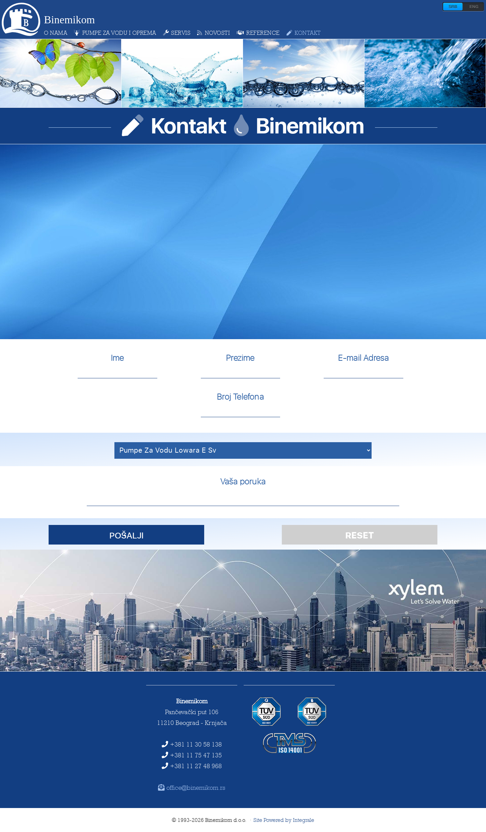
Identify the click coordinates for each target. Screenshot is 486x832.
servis (177, 32)
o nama (55, 32)
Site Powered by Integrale (283, 820)
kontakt (304, 32)
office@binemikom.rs (192, 787)
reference (258, 32)
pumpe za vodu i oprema (115, 32)
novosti (213, 32)
